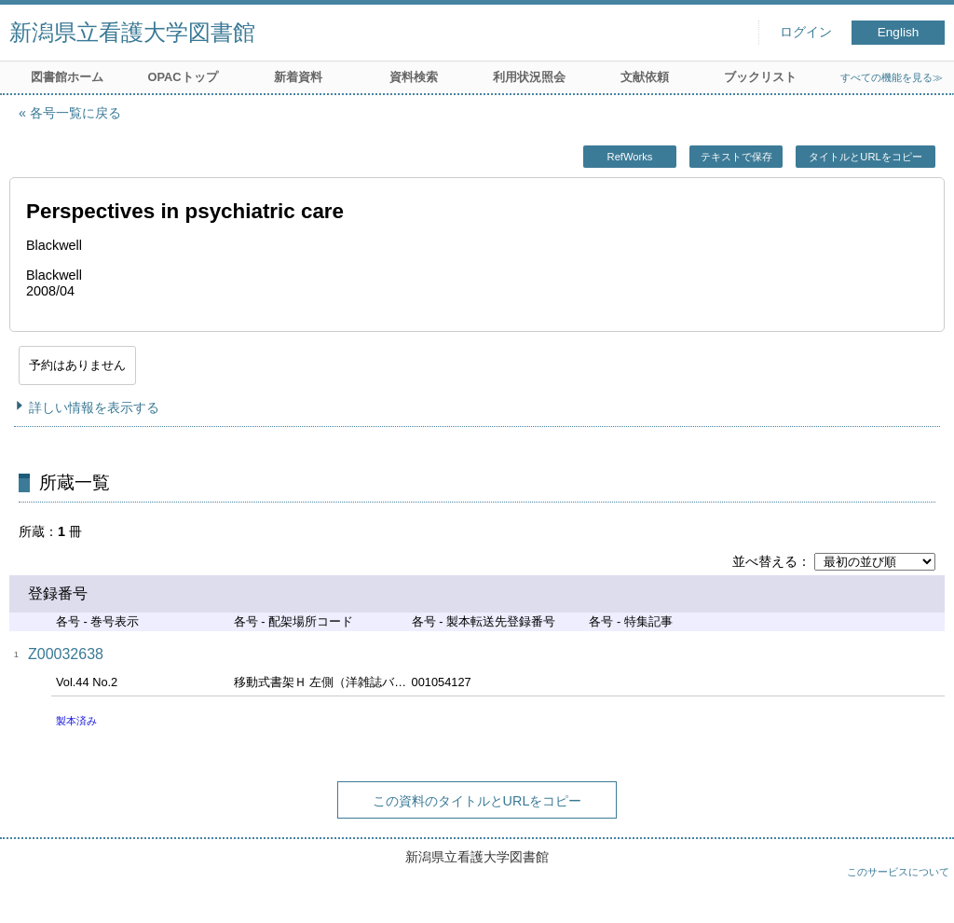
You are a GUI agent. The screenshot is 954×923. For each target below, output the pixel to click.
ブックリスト (760, 77)
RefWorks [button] (630, 156)
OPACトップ (182, 77)
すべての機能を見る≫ (891, 77)
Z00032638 (65, 654)
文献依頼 (644, 77)
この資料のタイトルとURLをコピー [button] (477, 800)
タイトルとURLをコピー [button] (865, 156)
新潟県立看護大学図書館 (132, 32)
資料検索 (413, 77)
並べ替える (764, 561)
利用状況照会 (529, 77)
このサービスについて (898, 871)
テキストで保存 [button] (736, 156)
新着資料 (298, 77)
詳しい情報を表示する (94, 407)
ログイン (806, 32)
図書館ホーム (67, 77)
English (899, 32)
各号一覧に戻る (75, 112)
